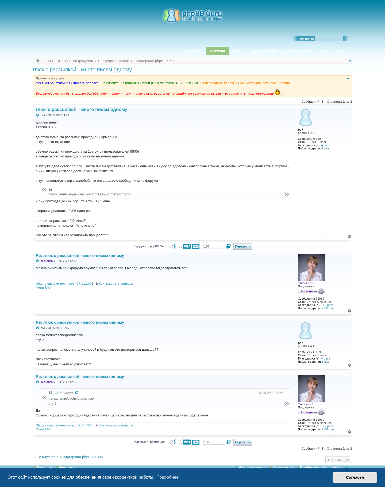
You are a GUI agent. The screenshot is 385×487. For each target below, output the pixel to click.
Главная (194, 51)
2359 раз (328, 308)
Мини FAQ (43, 287)
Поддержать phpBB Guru (149, 246)
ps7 (56, 393)
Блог (338, 51)
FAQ (324, 51)
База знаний (265, 51)
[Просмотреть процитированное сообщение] (77, 393)
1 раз (325, 148)
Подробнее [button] (167, 477)
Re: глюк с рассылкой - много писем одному (80, 255)
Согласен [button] (355, 477)
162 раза (327, 305)
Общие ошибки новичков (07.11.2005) (65, 283)
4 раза (325, 145)
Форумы (217, 51)
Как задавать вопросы (116, 283)
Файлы (239, 51)
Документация (298, 51)
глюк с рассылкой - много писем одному (82, 69)
